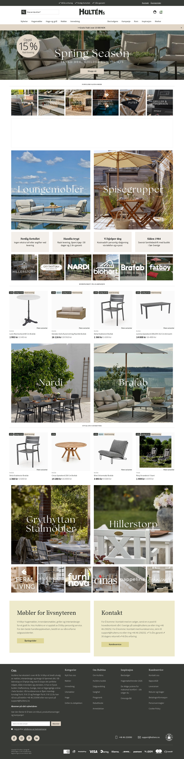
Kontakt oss (154, 675)
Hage (67, 697)
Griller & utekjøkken (73, 703)
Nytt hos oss (70, 675)
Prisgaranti (97, 697)
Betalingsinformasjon (158, 697)
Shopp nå (92, 71)
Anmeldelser (98, 708)
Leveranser (154, 686)
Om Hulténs (98, 675)
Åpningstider (156, 3)
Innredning (69, 686)
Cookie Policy (154, 708)
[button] (92, 77)
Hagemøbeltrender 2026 (131, 680)
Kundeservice (115, 644)
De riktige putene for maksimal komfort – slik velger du (131, 689)
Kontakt (145, 3)
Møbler (68, 680)
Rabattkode (98, 703)
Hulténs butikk (99, 680)
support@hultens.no (20, 700)
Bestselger (125, 675)
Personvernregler (156, 703)
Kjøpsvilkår (153, 680)
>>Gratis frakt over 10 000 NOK (91, 27)
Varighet (96, 692)
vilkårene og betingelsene (35, 729)
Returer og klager (156, 692)
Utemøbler (69, 692)
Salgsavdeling (99, 686)
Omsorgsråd (126, 698)
